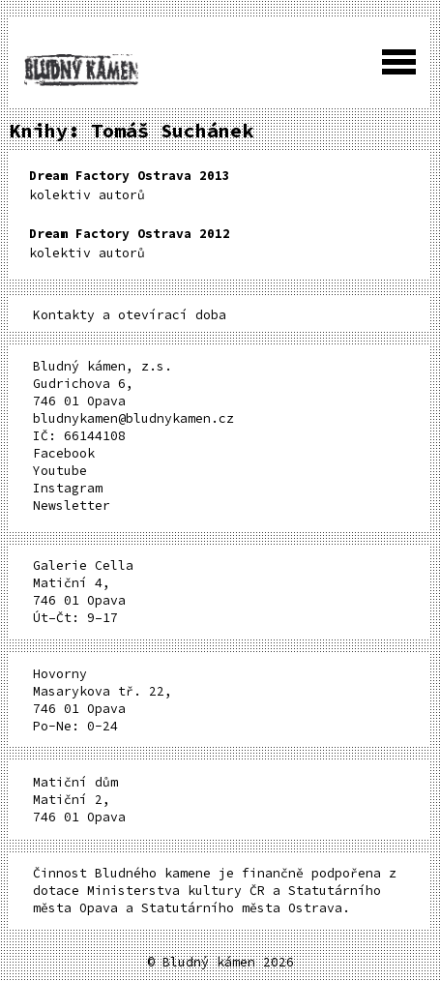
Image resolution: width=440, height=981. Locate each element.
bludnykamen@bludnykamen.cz (133, 418)
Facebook (64, 453)
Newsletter (71, 505)
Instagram (68, 488)
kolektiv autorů (129, 185)
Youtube (60, 470)
